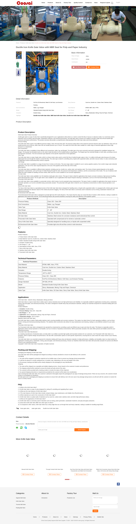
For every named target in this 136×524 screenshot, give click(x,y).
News (96, 2)
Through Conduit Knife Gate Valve (54, 469)
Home (43, 2)
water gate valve (36, 408)
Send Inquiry (82, 429)
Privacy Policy (88, 517)
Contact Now (93, 67)
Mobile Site (100, 517)
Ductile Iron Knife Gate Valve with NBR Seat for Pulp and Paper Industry (53, 43)
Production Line (71, 498)
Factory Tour (67, 2)
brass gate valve (24, 408)
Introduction (44, 498)
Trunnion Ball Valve (21, 504)
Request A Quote (105, 2)
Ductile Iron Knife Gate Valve (51, 408)
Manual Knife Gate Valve (28, 469)
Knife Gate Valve (20, 501)
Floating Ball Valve (20, 507)
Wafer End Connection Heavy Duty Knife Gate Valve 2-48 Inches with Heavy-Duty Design (107, 470)
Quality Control (78, 2)
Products (50, 2)
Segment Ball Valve (21, 498)
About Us (58, 2)
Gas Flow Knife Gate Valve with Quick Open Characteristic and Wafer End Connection (81, 470)
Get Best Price (79, 67)
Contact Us (88, 2)
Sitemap (75, 517)
